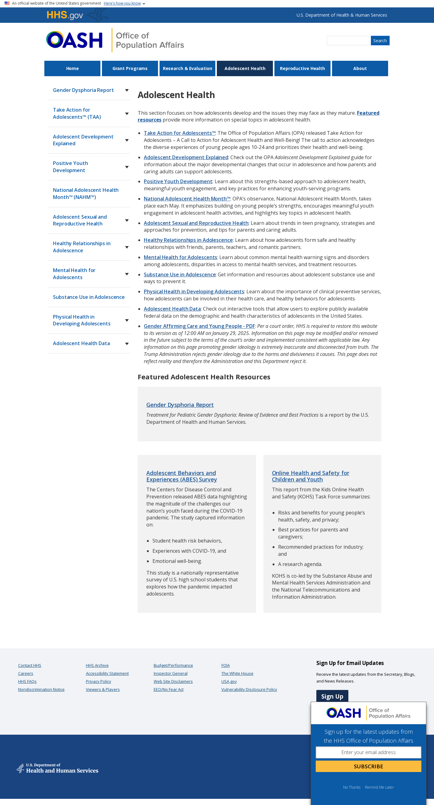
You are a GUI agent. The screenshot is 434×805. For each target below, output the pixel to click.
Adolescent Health (245, 68)
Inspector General (171, 673)
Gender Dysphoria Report (180, 404)
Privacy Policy (98, 681)
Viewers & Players (103, 689)
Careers (25, 673)
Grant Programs (130, 68)
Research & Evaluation (187, 68)
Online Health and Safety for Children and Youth (310, 476)
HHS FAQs (27, 681)
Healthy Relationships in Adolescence (188, 240)
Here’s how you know (122, 3)
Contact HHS (29, 665)
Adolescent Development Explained (186, 157)
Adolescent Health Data (172, 308)
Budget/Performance (173, 665)
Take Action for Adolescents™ (179, 133)
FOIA (225, 665)
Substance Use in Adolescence (89, 297)
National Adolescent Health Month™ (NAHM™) (86, 193)
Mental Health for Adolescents (180, 257)
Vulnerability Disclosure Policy (249, 689)
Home (72, 68)
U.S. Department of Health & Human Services (342, 15)
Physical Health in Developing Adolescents (194, 291)
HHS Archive (97, 665)
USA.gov (229, 681)
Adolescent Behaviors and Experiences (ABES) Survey (181, 476)
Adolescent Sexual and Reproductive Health (196, 223)
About (360, 68)
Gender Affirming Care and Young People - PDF (199, 326)
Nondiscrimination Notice (41, 689)
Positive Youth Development (178, 181)
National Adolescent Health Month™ (187, 198)
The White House (237, 673)
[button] (127, 90)
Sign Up (332, 696)
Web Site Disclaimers (173, 681)
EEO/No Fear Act (169, 689)
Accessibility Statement (107, 673)
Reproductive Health (302, 68)
